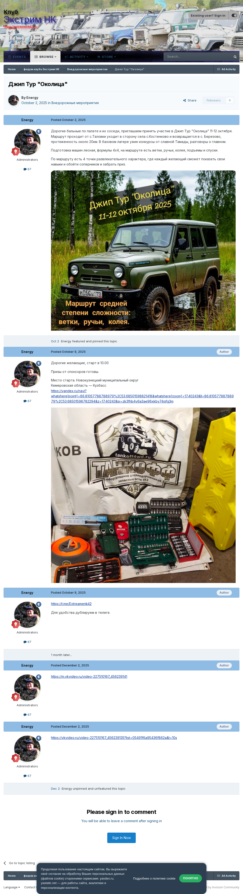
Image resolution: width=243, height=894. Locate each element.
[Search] (185, 56)
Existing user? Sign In (208, 15)
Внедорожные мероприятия (75, 103)
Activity (77, 57)
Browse (46, 57)
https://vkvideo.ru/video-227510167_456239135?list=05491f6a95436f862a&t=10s (114, 738)
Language (12, 887)
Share (189, 100)
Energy (32, 98)
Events (19, 57)
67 (27, 169)
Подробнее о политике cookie (154, 878)
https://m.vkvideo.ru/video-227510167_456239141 (89, 676)
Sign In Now (121, 838)
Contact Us (32, 887)
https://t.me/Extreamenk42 (71, 604)
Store (107, 57)
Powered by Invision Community (216, 887)
